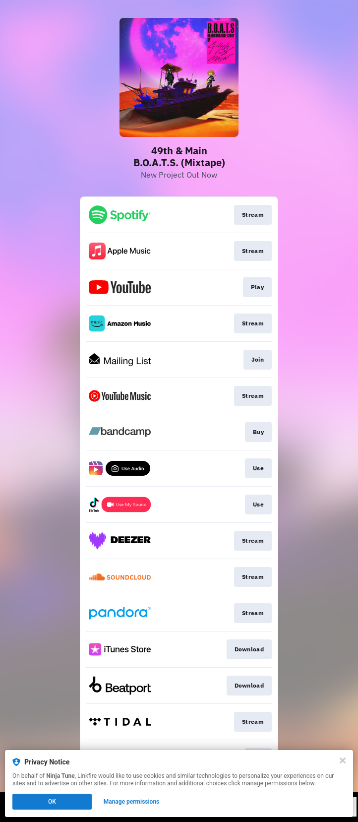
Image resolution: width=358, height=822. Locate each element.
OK (52, 801)
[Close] (343, 760)
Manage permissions (132, 801)
